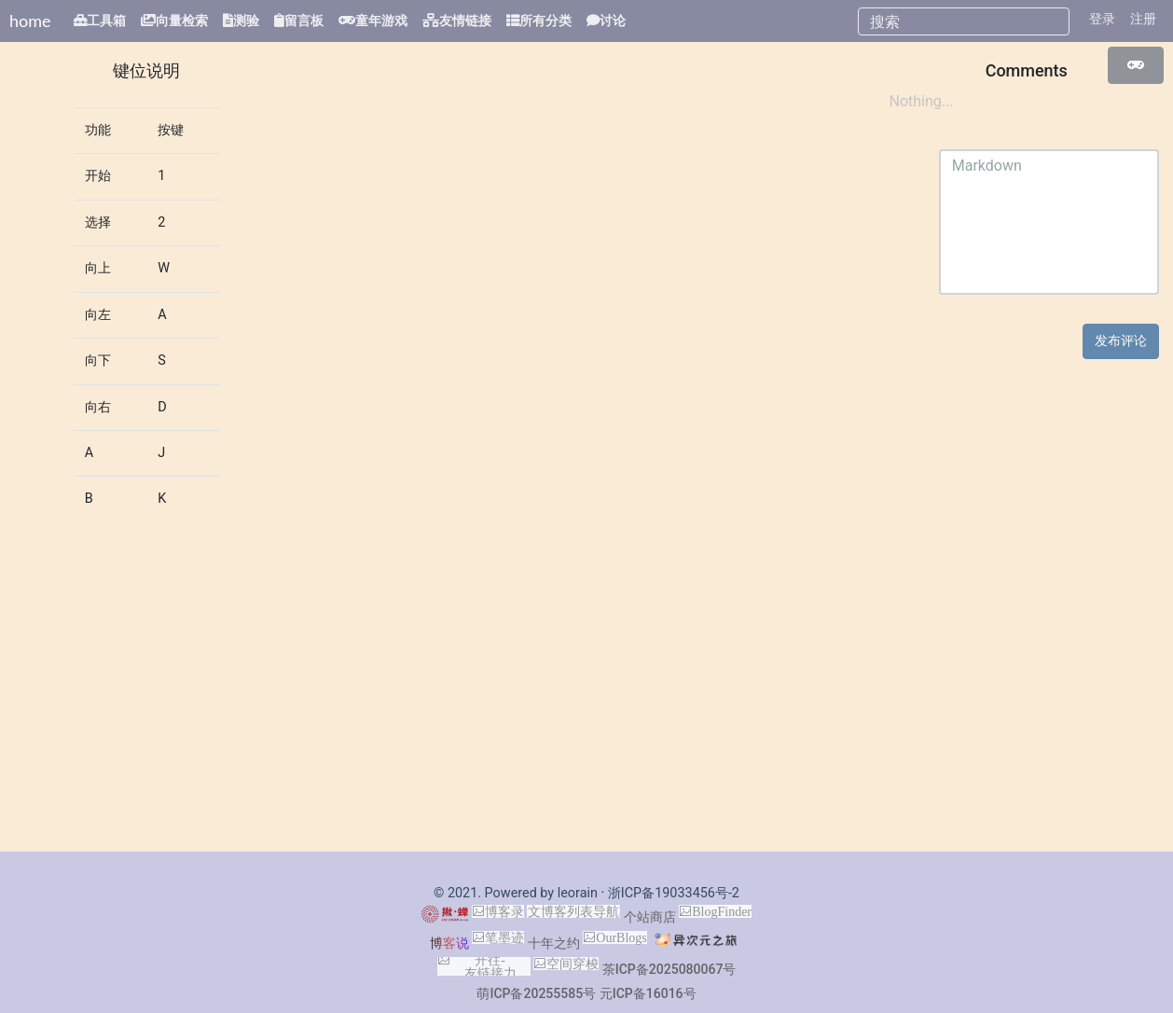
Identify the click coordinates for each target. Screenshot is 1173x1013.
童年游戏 (381, 20)
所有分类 (545, 20)
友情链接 (465, 20)
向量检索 (182, 20)
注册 (1143, 18)
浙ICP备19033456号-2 (673, 893)
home (30, 20)
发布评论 (1121, 341)
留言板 (304, 20)
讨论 (613, 20)
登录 (1102, 18)
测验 (246, 20)
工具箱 (106, 20)
